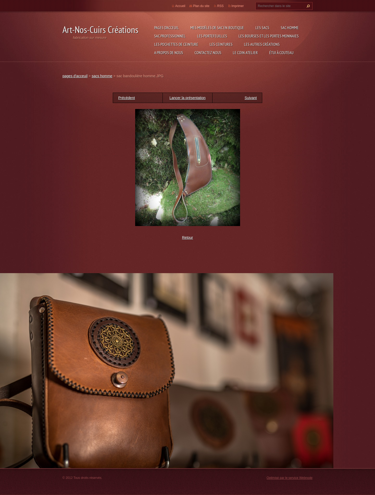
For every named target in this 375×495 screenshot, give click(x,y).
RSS (220, 6)
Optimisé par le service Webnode (289, 478)
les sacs (262, 27)
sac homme (290, 27)
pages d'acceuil (166, 27)
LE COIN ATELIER (245, 52)
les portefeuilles (212, 35)
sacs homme (102, 76)
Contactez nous (208, 52)
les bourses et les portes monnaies (269, 35)
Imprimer (238, 6)
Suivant (251, 98)
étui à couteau (281, 52)
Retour (187, 237)
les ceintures (221, 44)
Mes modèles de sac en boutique (217, 27)
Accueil (180, 6)
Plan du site (201, 6)
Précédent (126, 98)
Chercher (307, 6)
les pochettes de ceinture (176, 44)
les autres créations (262, 44)
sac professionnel (170, 35)
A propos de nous (168, 52)
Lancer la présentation (188, 98)
